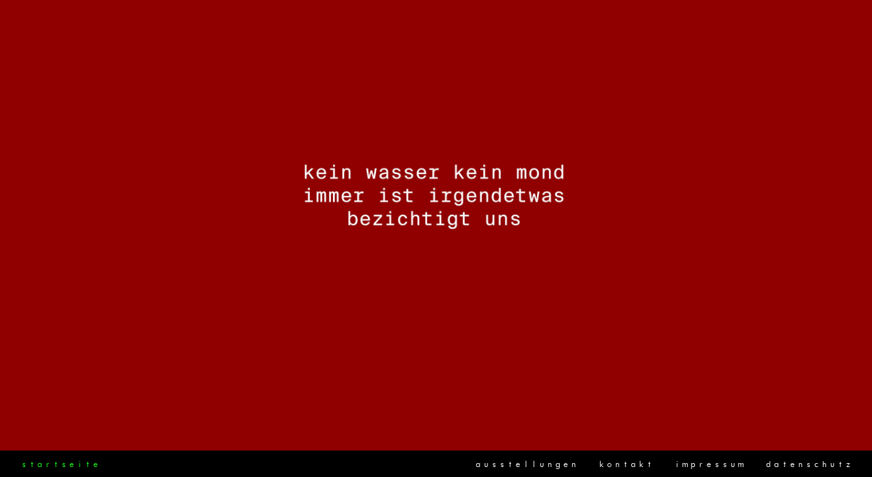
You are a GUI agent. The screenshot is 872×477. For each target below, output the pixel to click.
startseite (59, 464)
